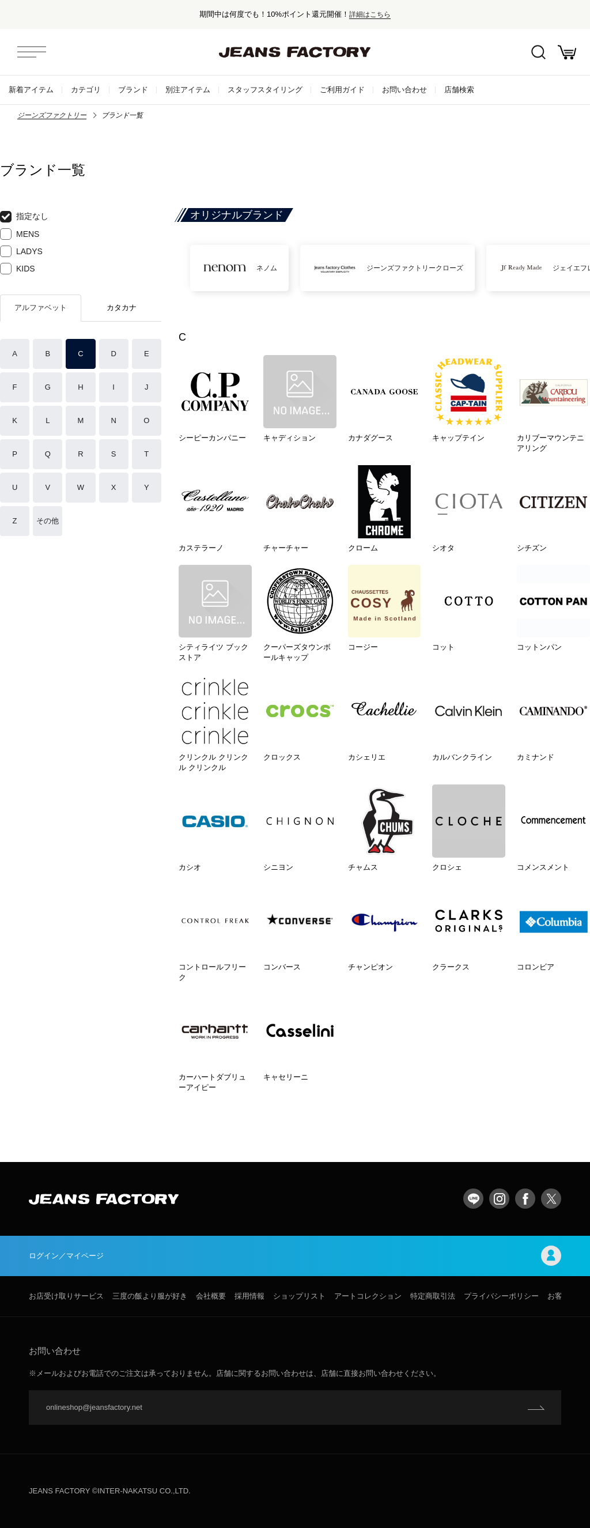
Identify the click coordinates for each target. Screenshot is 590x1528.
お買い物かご (567, 52)
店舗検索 (459, 89)
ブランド (133, 89)
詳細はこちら (370, 14)
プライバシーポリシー (501, 1296)
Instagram (499, 1199)
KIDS (17, 268)
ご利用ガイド (342, 89)
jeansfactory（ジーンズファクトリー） (295, 52)
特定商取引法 (432, 1296)
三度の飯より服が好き (149, 1296)
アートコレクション (368, 1296)
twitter (551, 1199)
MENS (19, 234)
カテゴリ (86, 89)
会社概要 (211, 1296)
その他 (47, 520)
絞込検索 (538, 52)
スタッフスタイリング (265, 89)
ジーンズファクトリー (51, 115)
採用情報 (249, 1296)
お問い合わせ (404, 89)
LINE (473, 1199)
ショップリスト (299, 1296)
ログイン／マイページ (295, 1256)
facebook (525, 1199)
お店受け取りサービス (66, 1296)
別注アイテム (187, 89)
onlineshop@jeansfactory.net (94, 1407)
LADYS (21, 251)
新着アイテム (31, 89)
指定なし (24, 216)
